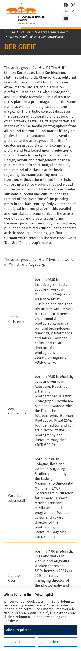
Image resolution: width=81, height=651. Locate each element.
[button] (65, 18)
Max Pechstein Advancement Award (44, 32)
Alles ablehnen (52, 642)
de (66, 11)
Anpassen (14, 642)
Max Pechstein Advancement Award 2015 (35, 36)
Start (11, 32)
